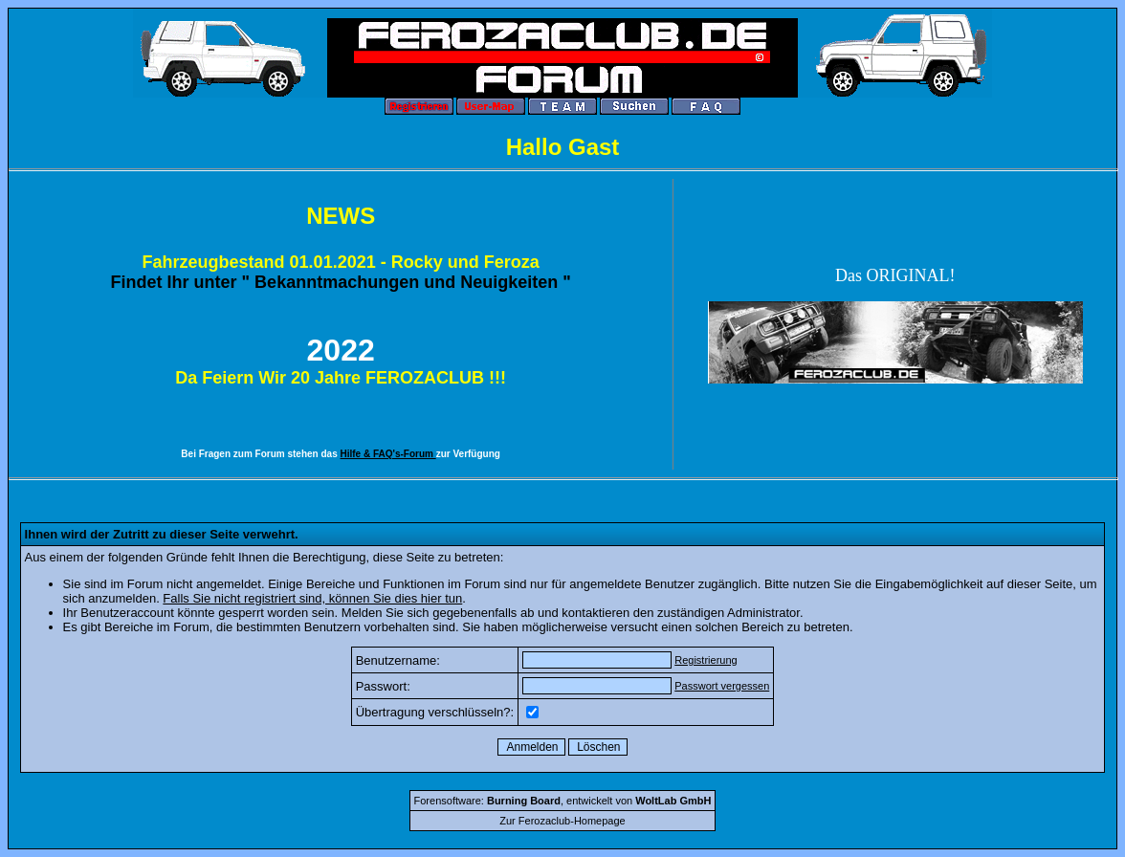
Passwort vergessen (721, 686)
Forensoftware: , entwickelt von (563, 800)
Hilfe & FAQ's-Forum (388, 454)
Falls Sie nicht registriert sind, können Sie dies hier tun (312, 598)
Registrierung (705, 660)
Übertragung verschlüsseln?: (435, 712)
